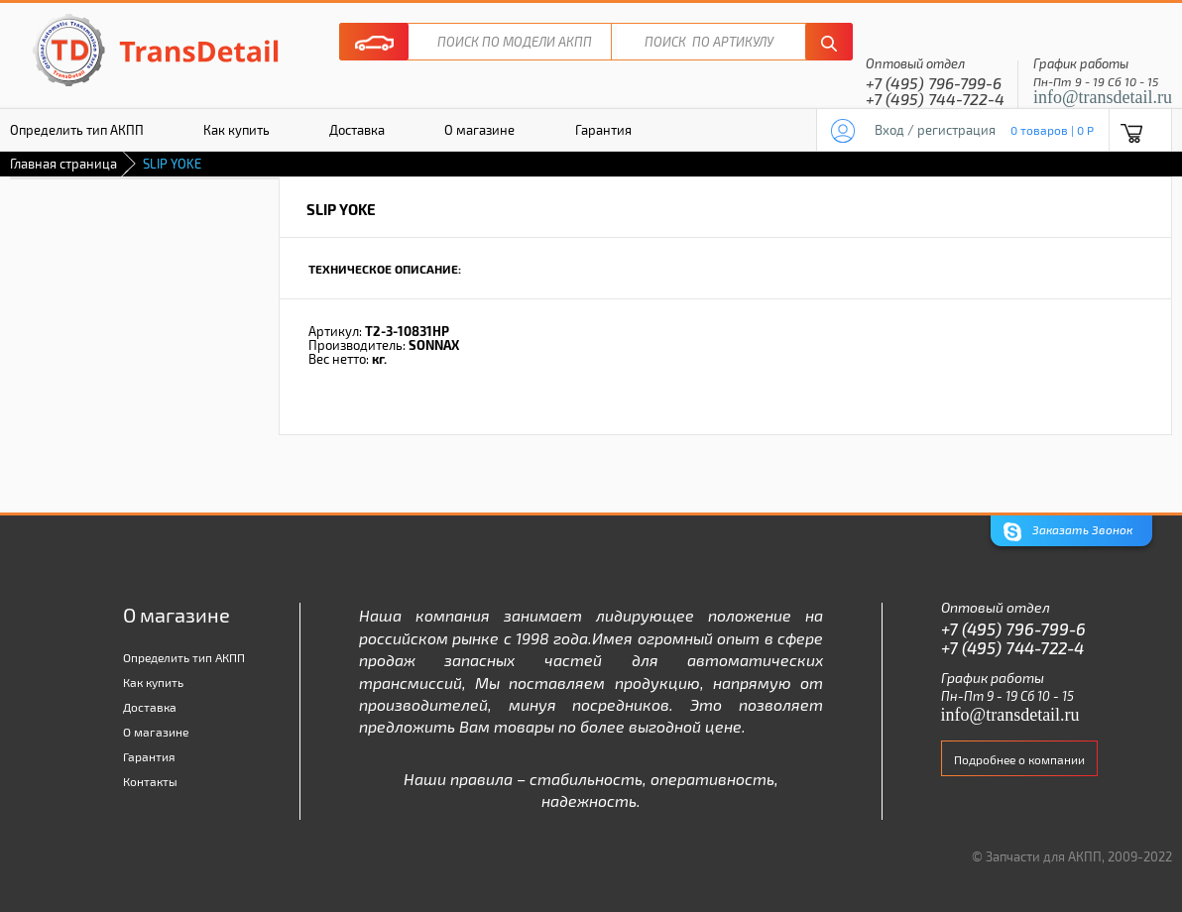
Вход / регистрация (935, 130)
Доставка (357, 130)
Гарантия (603, 130)
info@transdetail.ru (1102, 97)
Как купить (236, 130)
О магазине (479, 130)
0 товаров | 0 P (1052, 130)
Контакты (150, 781)
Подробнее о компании (1019, 759)
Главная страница (63, 163)
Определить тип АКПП (184, 657)
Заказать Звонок (1068, 531)
